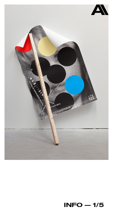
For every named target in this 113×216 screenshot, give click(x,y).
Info (73, 204)
